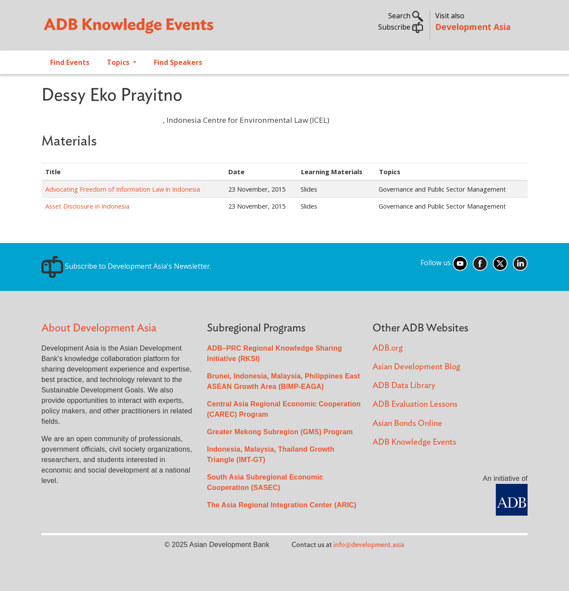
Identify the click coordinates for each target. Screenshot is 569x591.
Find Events (69, 62)
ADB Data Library (404, 386)
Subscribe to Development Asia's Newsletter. (126, 266)
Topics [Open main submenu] (119, 62)
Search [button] (405, 15)
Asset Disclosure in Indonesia (87, 206)
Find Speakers (178, 62)
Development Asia (473, 27)
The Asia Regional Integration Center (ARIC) (281, 505)
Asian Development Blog (416, 367)
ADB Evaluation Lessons (415, 404)
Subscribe (400, 27)
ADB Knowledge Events (414, 442)
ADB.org (388, 348)
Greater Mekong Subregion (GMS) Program (280, 432)
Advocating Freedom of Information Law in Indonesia (122, 189)
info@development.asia (368, 544)
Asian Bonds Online (407, 423)
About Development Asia (98, 328)
